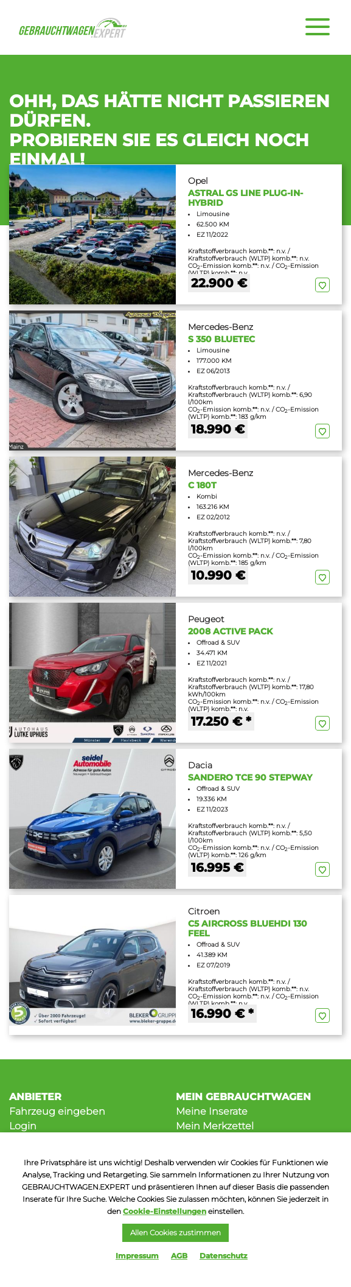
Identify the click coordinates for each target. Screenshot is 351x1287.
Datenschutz (224, 1255)
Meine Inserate (212, 1111)
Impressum (137, 1255)
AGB (179, 1255)
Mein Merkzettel (215, 1126)
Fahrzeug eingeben (57, 1111)
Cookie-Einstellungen (164, 1211)
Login (22, 1126)
